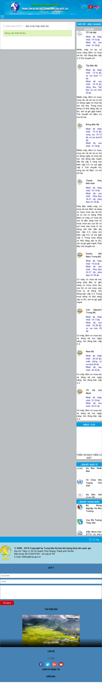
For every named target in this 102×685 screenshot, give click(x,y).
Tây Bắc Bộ (91, 65)
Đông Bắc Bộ (92, 124)
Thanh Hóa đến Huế (94, 182)
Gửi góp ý (7, 603)
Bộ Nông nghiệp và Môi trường (94, 508)
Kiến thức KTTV (12, 26)
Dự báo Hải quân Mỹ (94, 496)
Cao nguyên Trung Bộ (94, 311)
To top (94, 539)
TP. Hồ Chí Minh (94, 392)
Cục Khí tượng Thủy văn (94, 521)
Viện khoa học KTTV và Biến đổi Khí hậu (94, 534)
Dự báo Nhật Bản (94, 469)
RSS (51, 658)
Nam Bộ (90, 351)
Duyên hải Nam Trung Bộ (94, 255)
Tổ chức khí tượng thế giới (94, 483)
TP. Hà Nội (91, 32)
